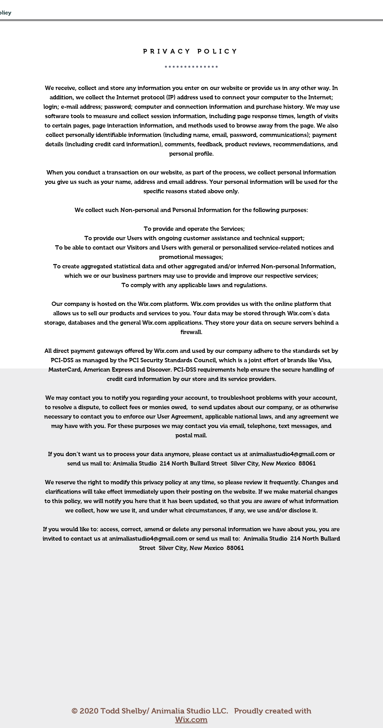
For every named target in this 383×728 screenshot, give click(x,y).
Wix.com (191, 719)
